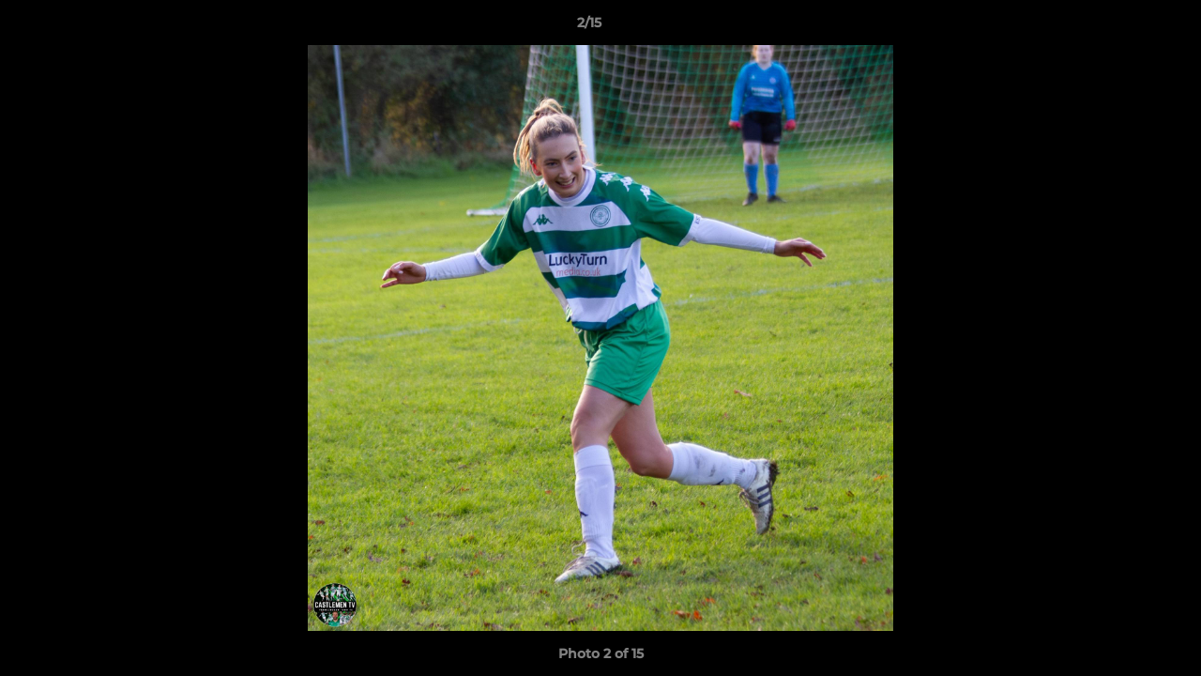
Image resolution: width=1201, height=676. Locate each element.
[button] (1122, 27)
